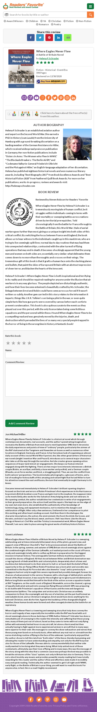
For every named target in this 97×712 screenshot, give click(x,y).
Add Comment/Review (21, 423)
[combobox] (48, 14)
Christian (54, 21)
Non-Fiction (83, 21)
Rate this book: (13, 335)
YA (43, 21)
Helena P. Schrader (49, 58)
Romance (42, 24)
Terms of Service (79, 705)
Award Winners (14, 21)
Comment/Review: (15, 362)
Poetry (56, 24)
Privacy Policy (60, 705)
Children (32, 21)
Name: (8, 350)
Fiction (68, 21)
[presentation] (36, 407)
